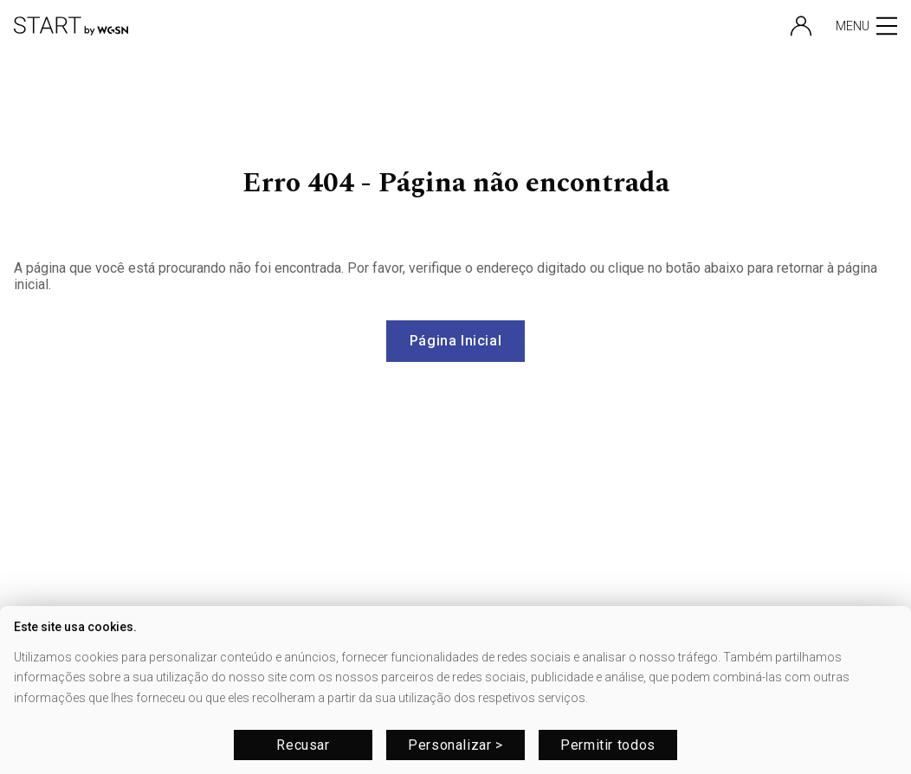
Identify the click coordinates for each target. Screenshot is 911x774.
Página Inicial (456, 340)
